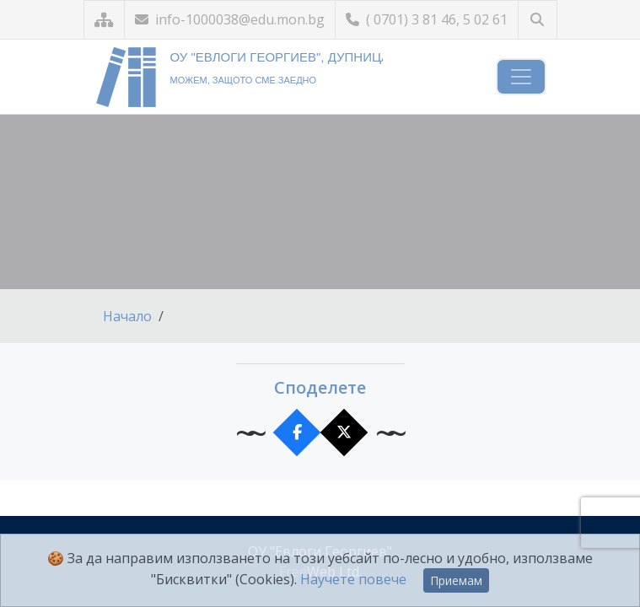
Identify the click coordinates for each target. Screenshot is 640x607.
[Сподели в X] (344, 433)
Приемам (456, 580)
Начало (127, 316)
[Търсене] (538, 20)
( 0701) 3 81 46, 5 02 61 (427, 19)
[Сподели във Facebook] (296, 433)
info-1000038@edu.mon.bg (230, 19)
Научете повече (353, 579)
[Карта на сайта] (104, 20)
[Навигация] (521, 77)
